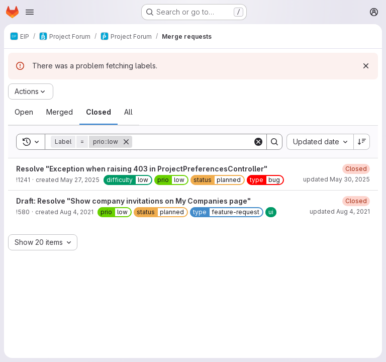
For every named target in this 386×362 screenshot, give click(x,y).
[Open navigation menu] (30, 12)
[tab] (24, 112)
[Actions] (30, 91)
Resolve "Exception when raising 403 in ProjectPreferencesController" (141, 168)
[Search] (194, 142)
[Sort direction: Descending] (362, 142)
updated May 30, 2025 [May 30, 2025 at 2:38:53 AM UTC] (336, 179)
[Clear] (258, 142)
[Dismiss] (366, 66)
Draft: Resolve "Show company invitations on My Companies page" (133, 201)
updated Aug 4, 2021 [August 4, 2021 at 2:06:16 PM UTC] (340, 211)
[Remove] (126, 142)
